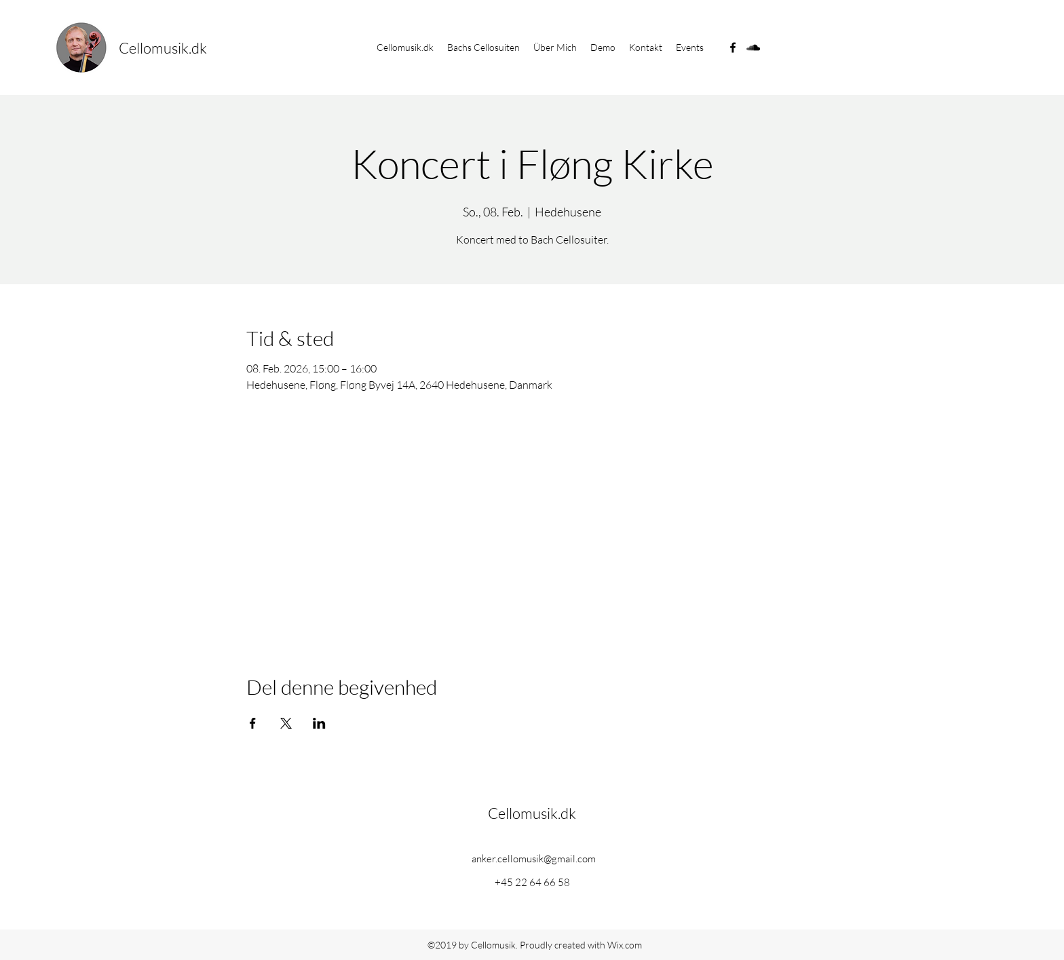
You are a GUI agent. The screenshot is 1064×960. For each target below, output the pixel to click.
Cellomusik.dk (163, 48)
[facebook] (733, 47)
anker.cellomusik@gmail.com (534, 858)
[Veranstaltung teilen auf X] (286, 723)
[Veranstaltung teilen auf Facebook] (252, 723)
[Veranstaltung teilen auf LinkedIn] (319, 723)
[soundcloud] (753, 47)
